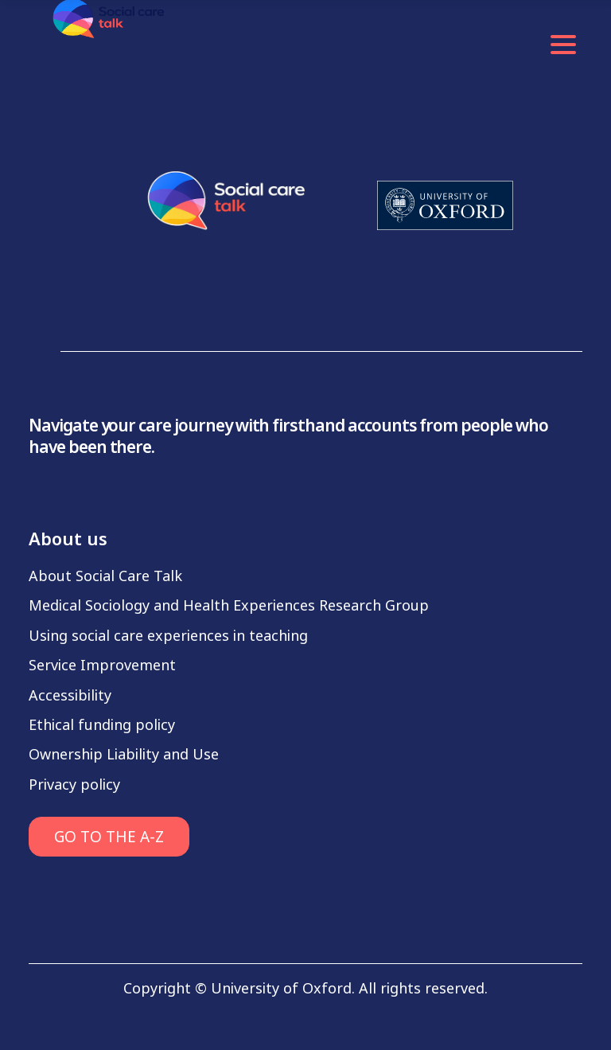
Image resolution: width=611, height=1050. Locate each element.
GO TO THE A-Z (109, 837)
